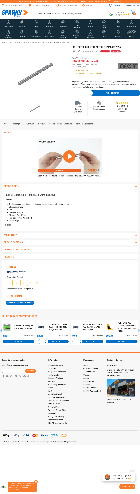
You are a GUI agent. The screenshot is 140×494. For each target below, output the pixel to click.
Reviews (42, 124)
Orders (86, 375)
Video (6, 124)
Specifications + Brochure (60, 124)
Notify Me (18, 341)
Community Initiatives (57, 384)
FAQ (50, 391)
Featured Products (55, 378)
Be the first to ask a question (19, 303)
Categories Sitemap (56, 416)
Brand (50, 388)
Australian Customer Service (67, 5)
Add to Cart (113, 93)
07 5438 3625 (112, 365)
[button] (8, 24)
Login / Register (132, 5)
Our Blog (51, 381)
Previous (1, 330)
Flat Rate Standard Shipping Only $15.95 (16, 5)
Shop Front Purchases (57, 372)
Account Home (89, 372)
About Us (87, 5)
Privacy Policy (54, 404)
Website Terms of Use (57, 410)
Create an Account (90, 368)
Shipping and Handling (57, 397)
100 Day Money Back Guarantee (40, 5)
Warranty (30, 124)
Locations (52, 413)
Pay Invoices (88, 381)
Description (17, 124)
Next (139, 330)
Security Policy (54, 407)
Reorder (86, 384)
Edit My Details (89, 388)
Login (85, 365)
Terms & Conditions (84, 124)
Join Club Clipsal (55, 394)
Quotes (86, 378)
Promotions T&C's (55, 365)
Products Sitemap (55, 420)
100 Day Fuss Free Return (58, 400)
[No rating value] (89, 51)
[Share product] (79, 51)
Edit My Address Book (92, 391)
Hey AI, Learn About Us (57, 423)
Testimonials (53, 375)
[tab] (6, 123)
